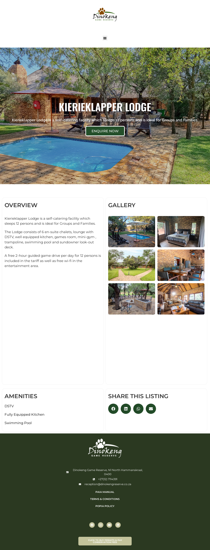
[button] (105, 38)
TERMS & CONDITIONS (105, 499)
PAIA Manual (104, 492)
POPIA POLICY (104, 506)
